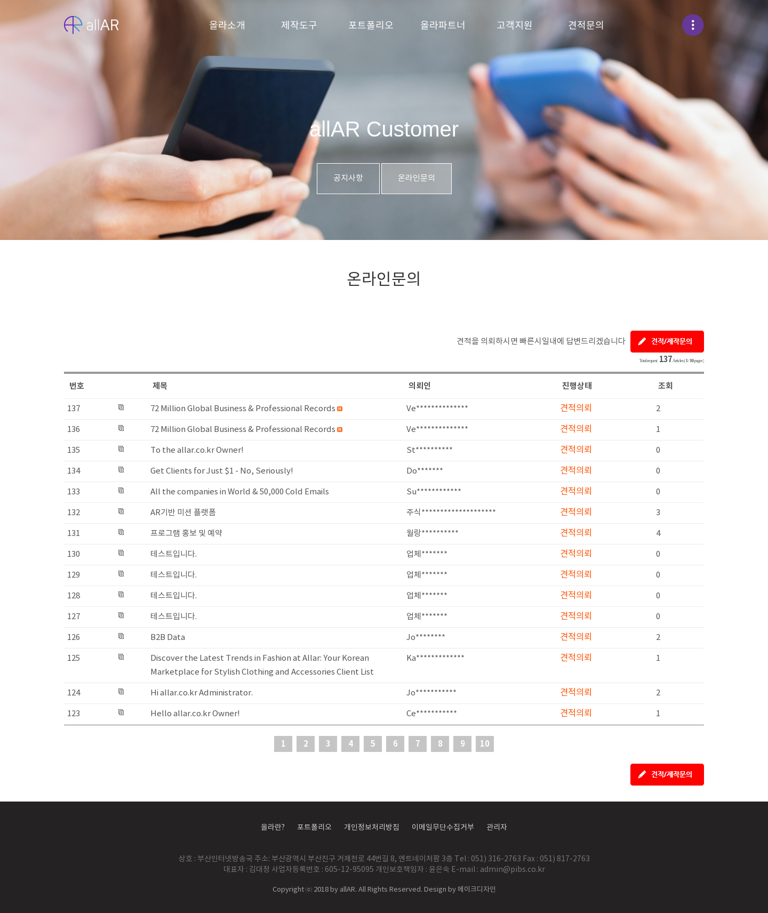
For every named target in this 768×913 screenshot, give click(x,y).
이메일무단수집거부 (443, 827)
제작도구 (299, 25)
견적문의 (586, 25)
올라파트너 (443, 25)
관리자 (496, 827)
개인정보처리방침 (371, 827)
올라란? (273, 827)
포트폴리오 (371, 25)
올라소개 (227, 25)
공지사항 (348, 178)
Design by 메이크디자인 (460, 890)
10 (485, 744)
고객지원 (515, 25)
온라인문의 (416, 178)
